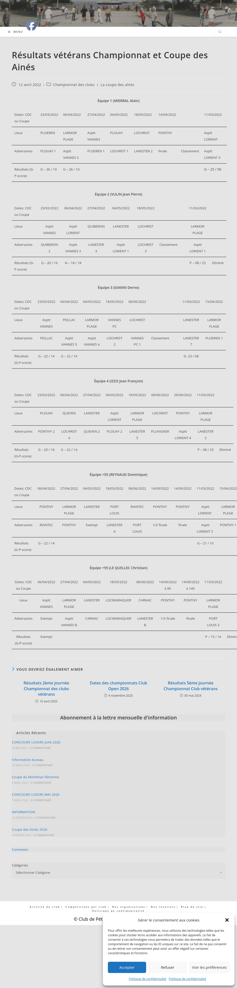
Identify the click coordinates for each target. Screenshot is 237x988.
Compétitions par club (86, 906)
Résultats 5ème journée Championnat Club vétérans (190, 685)
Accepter (127, 967)
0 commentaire (40, 748)
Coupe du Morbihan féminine (35, 777)
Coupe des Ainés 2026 (29, 829)
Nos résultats (163, 906)
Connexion (20, 849)
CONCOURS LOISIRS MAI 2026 (36, 794)
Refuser (167, 967)
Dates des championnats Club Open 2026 (118, 685)
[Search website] (219, 32)
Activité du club (45, 906)
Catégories (20, 865)
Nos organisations (128, 906)
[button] (226, 919)
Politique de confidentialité (147, 979)
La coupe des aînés (117, 84)
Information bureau (27, 759)
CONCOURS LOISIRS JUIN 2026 (36, 742)
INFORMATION (23, 812)
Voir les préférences (209, 967)
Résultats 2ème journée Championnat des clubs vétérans (46, 688)
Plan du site (192, 906)
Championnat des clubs (74, 84)
